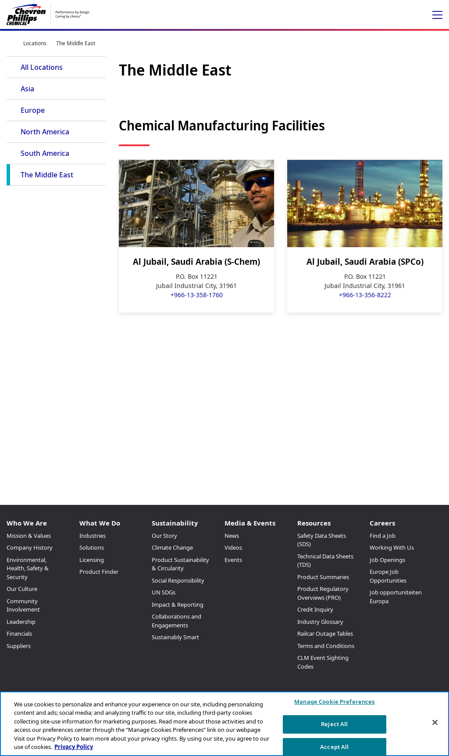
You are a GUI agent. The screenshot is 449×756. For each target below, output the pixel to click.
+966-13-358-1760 (197, 295)
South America (45, 153)
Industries (92, 536)
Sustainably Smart (175, 637)
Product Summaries (323, 577)
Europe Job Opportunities (388, 576)
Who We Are (27, 522)
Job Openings (387, 560)
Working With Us (392, 547)
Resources (314, 522)
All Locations (42, 67)
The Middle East (47, 175)
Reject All (334, 724)
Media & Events (249, 522)
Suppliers (19, 646)
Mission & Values (29, 536)
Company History (30, 547)
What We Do (99, 522)
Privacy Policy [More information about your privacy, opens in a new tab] (73, 747)
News (231, 536)
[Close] (435, 722)
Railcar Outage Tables (325, 633)
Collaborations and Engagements (176, 620)
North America (45, 132)
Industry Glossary (320, 622)
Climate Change (172, 547)
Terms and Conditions (325, 646)
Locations (34, 43)
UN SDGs (163, 592)
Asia (27, 89)
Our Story (164, 536)
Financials (19, 633)
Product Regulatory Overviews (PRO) (323, 593)
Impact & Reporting (177, 604)
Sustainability (175, 522)
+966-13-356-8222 (365, 295)
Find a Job (383, 536)
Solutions (91, 547)
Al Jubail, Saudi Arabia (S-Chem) (196, 261)
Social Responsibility (178, 580)
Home (10, 43)
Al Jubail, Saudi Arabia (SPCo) (365, 261)
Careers (382, 522)
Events (233, 560)
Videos (233, 547)
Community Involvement (23, 605)
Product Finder (98, 572)
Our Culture (22, 589)
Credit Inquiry (315, 609)
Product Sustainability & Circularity (180, 564)
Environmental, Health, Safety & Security (28, 568)
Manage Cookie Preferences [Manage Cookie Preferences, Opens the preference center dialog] (334, 702)
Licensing (91, 560)
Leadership (21, 622)
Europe (33, 110)
